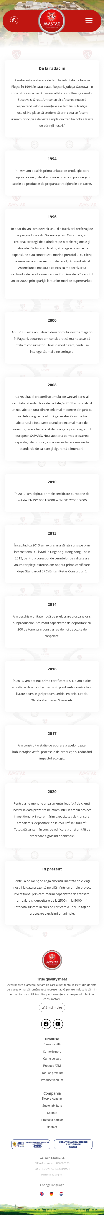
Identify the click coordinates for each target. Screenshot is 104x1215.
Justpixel (59, 1174)
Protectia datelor (52, 1120)
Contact (52, 1127)
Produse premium (52, 1073)
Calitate (52, 1113)
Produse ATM (52, 1065)
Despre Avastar (52, 1098)
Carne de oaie (52, 1058)
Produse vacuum (52, 1080)
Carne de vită (52, 1044)
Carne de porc (52, 1051)
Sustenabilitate (52, 1105)
